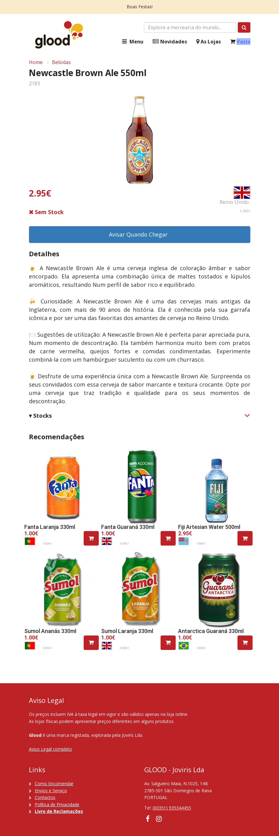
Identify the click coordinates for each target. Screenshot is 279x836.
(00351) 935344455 (172, 808)
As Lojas (208, 41)
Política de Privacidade (57, 804)
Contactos (45, 797)
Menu (132, 41)
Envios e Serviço (51, 790)
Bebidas (61, 62)
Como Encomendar (54, 783)
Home (36, 62)
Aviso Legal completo (50, 749)
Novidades (170, 41)
